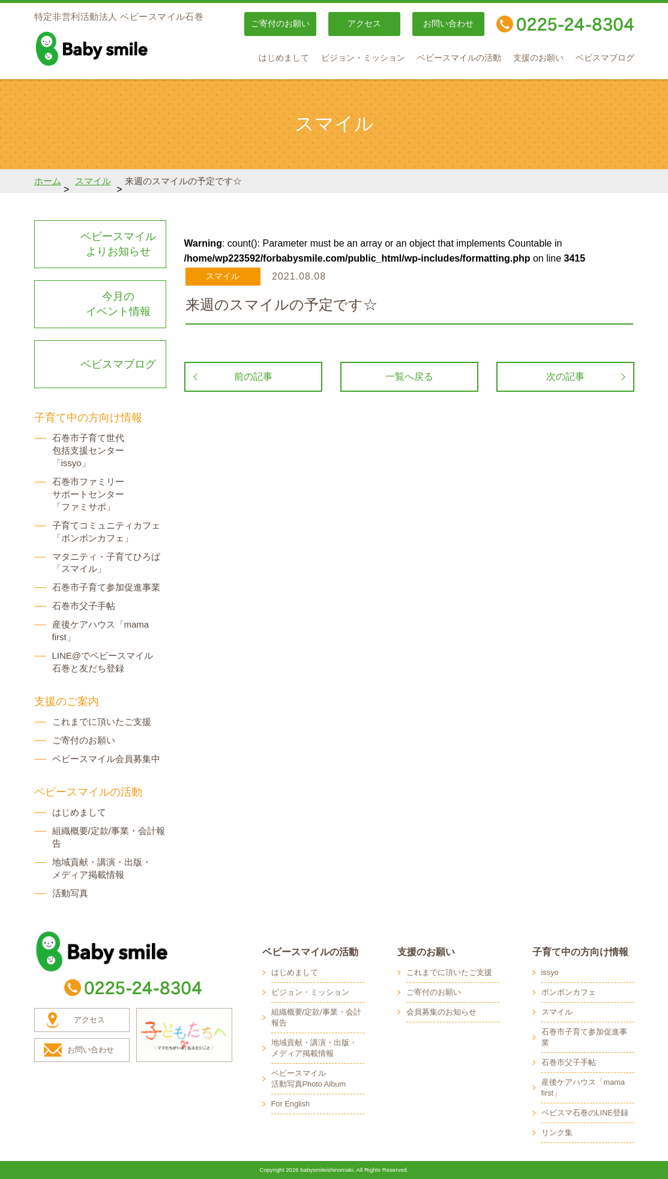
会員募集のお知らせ (441, 1011)
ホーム (47, 181)
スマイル (93, 181)
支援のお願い (538, 57)
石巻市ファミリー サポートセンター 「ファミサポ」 (88, 494)
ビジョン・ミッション (363, 57)
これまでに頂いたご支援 (101, 721)
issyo (550, 972)
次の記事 (565, 376)
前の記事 (253, 376)
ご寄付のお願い (280, 23)
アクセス (364, 23)
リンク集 (557, 1132)
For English (290, 1103)
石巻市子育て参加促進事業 (106, 587)
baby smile (118, 48)
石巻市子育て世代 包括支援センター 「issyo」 (88, 450)
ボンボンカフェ (568, 992)
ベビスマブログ (605, 57)
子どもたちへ (184, 1035)
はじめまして (284, 57)
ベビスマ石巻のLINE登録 (584, 1112)
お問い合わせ (448, 23)
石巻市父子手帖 (83, 606)
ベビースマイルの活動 (459, 57)
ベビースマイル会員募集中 (106, 759)
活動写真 (70, 893)
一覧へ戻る (409, 376)
